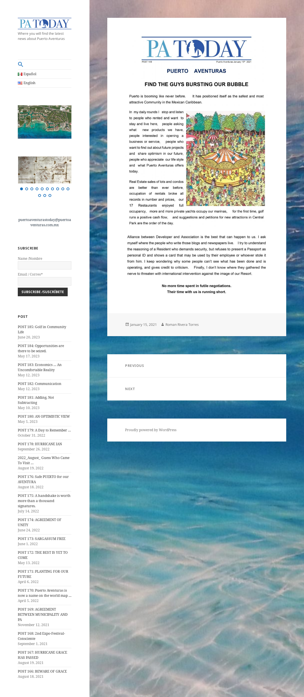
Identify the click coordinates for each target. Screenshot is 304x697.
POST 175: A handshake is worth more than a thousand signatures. (44, 500)
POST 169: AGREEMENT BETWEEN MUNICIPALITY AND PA (43, 614)
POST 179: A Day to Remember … (44, 430)
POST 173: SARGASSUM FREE (41, 538)
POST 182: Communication (39, 383)
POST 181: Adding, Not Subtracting (36, 400)
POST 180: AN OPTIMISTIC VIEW (44, 416)
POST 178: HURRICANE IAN (40, 444)
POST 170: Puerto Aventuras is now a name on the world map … (44, 593)
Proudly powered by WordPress (150, 429)
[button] (44, 64)
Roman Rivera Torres (182, 324)
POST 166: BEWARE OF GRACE (42, 671)
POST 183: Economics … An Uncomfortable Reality (40, 367)
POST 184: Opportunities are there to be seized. (41, 348)
